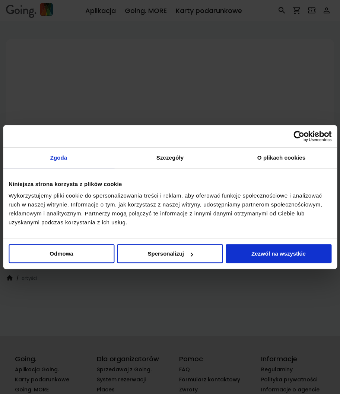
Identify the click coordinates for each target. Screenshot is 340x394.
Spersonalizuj (170, 253)
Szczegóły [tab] (170, 157)
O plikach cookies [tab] (281, 157)
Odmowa (61, 253)
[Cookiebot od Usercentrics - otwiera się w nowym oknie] (298, 136)
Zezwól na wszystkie (278, 253)
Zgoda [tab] (58, 157)
